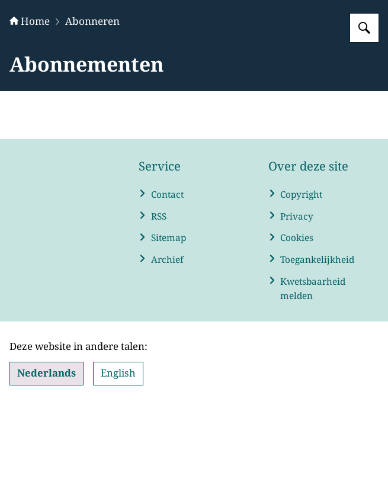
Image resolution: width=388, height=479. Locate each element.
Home (29, 95)
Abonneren (92, 95)
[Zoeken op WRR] (364, 102)
